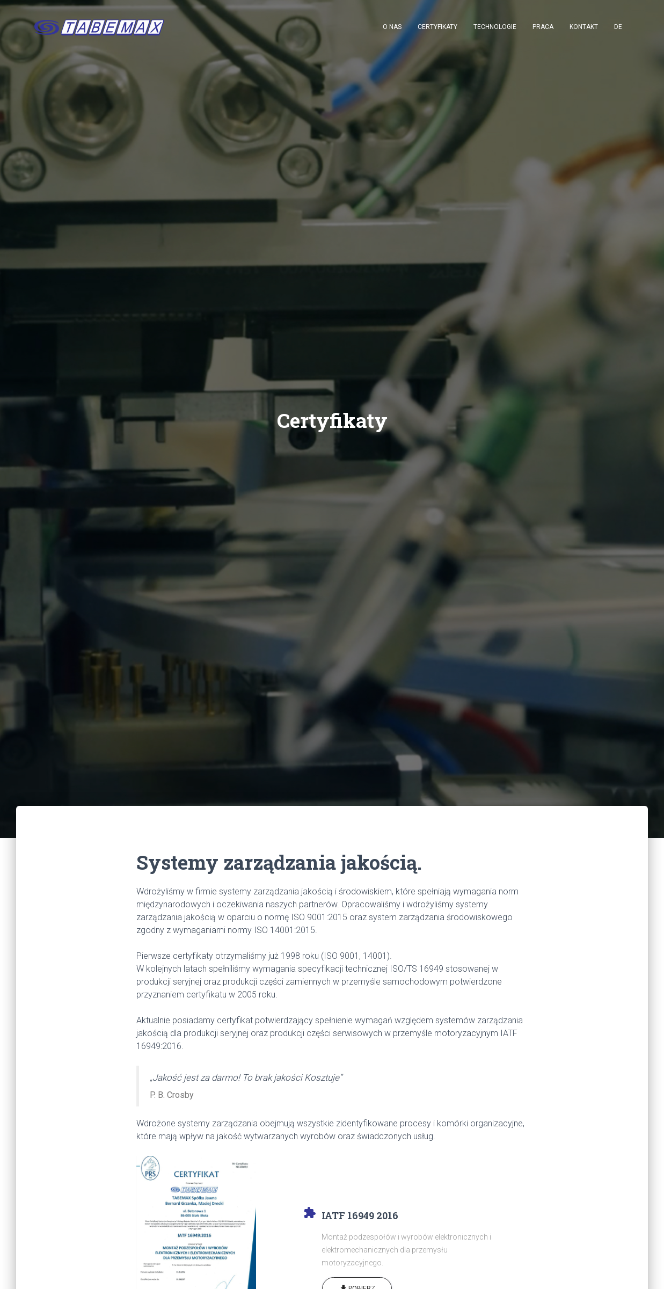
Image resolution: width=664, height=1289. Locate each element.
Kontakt (584, 27)
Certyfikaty (437, 27)
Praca (542, 27)
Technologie (494, 27)
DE (618, 27)
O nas (392, 27)
